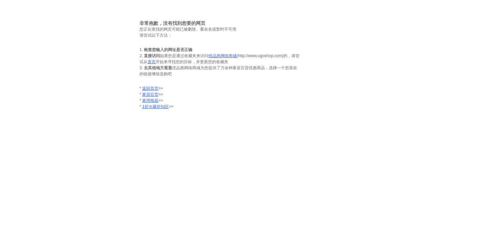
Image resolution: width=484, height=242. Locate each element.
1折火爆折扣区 (155, 106)
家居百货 (150, 94)
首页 (152, 61)
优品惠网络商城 (222, 55)
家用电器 (150, 100)
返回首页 (150, 88)
